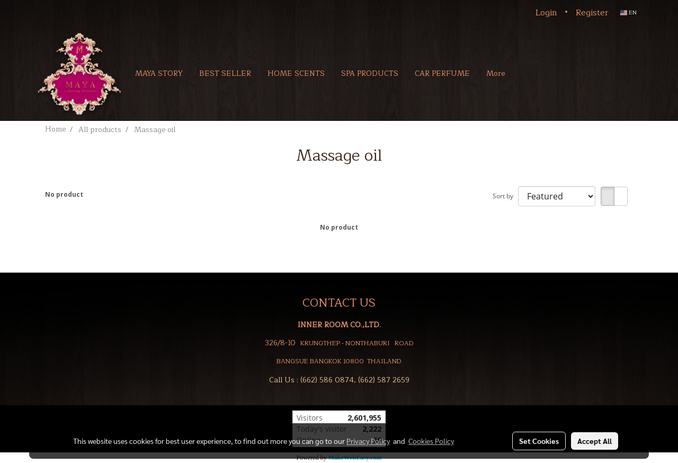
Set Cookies (539, 440)
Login (546, 13)
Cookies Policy (431, 440)
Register (592, 13)
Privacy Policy (368, 440)
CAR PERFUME (442, 73)
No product (64, 194)
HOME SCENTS (296, 73)
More (495, 73)
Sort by (505, 195)
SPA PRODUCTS (369, 73)
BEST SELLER (225, 73)
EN (628, 12)
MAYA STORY (159, 73)
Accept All (594, 440)
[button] (528, 73)
